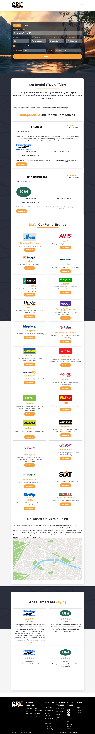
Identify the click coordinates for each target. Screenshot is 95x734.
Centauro (29, 375)
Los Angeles (29, 708)
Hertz (29, 307)
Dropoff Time (71, 38)
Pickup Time (35, 38)
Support (70, 718)
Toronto (37, 716)
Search (47, 56)
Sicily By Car (29, 479)
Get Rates (21, 164)
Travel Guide (48, 726)
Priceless (36, 127)
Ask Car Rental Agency (69, 726)
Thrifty (29, 499)
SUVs (58, 717)
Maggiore (29, 330)
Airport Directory (47, 714)
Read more (29, 643)
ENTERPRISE (29, 285)
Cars (17, 25)
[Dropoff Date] (57, 41)
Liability (80, 732)
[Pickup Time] (40, 41)
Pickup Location (19, 30)
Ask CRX (69, 721)
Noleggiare (29, 454)
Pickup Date (17, 38)
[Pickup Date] (22, 41)
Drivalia (65, 264)
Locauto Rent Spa (29, 243)
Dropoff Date (54, 38)
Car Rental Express (27, 732)
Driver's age (17, 50)
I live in (51, 50)
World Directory (49, 711)
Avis (65, 240)
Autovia (65, 356)
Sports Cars (60, 711)
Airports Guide (49, 718)
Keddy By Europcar (65, 309)
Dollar (65, 379)
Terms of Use (73, 732)
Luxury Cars (60, 708)
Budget (29, 261)
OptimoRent (65, 449)
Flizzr (65, 402)
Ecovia (29, 402)
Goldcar (29, 428)
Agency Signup (79, 711)
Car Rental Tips (49, 729)
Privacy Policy (63, 732)
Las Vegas (29, 719)
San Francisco (29, 712)
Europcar (65, 283)
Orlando (37, 713)
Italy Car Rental (65, 497)
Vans (26, 25)
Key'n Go (65, 426)
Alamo (29, 355)
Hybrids (58, 714)
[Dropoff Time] (75, 41)
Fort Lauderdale (38, 709)
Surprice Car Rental (65, 332)
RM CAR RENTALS (36, 177)
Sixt (65, 478)
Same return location (23, 46)
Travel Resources (48, 722)
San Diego (29, 716)
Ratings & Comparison (49, 707)
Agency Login (79, 707)
